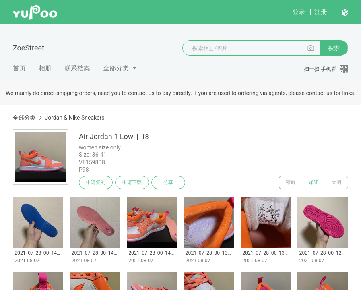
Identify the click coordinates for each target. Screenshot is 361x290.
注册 (320, 12)
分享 (168, 182)
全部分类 (116, 68)
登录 (298, 12)
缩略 (290, 182)
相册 (45, 68)
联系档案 (77, 68)
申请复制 (95, 182)
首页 (19, 68)
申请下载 (132, 182)
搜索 (334, 48)
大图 (336, 182)
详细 (313, 182)
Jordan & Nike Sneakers (74, 117)
